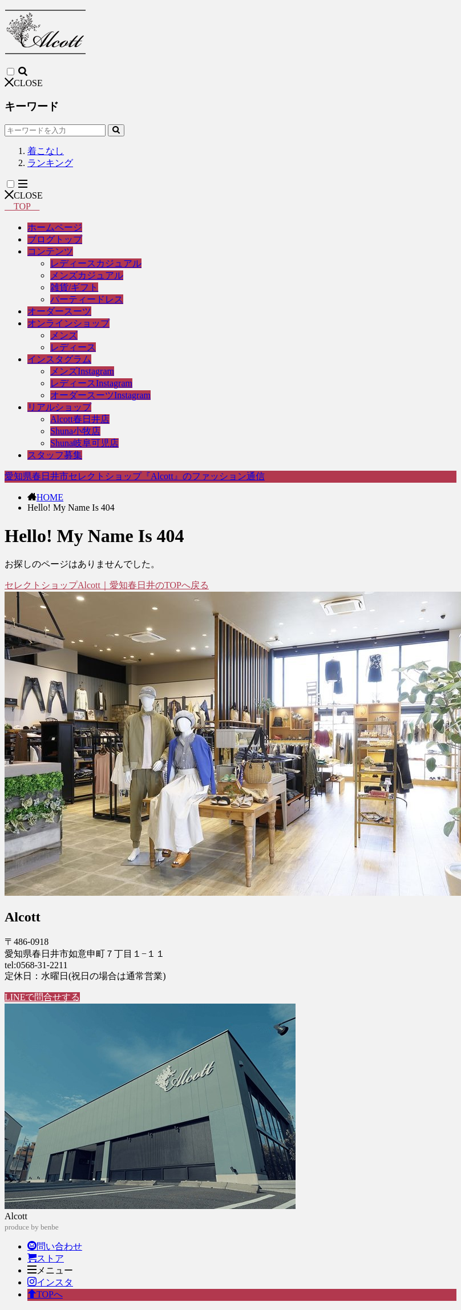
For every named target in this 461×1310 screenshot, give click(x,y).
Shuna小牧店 (75, 431)
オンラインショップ (68, 323)
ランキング (50, 163)
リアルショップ (59, 407)
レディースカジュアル (95, 263)
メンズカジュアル (86, 275)
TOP (22, 206)
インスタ (50, 1282)
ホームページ (54, 227)
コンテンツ (50, 251)
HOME (50, 497)
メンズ (64, 335)
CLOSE (24, 83)
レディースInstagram (91, 383)
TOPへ (45, 1294)
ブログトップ (54, 239)
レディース (73, 347)
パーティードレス (86, 299)
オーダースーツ (59, 311)
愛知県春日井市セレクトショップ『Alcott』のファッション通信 (135, 476)
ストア (45, 1258)
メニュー (50, 1270)
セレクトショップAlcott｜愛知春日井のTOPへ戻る (107, 585)
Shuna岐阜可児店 (84, 443)
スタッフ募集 (54, 455)
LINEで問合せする (42, 997)
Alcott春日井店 (80, 419)
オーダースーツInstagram (100, 395)
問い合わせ (54, 1246)
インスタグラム (59, 359)
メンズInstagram (82, 371)
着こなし (45, 151)
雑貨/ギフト (74, 287)
